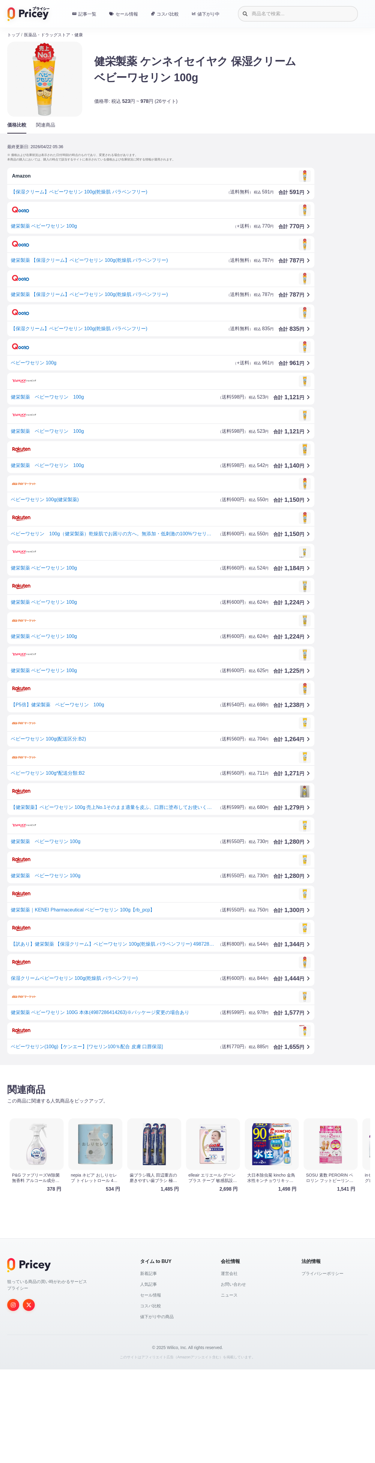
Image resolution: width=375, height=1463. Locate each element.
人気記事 (148, 1377)
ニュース (229, 1388)
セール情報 (150, 1388)
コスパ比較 (150, 1399)
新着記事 (148, 1367)
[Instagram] (13, 1399)
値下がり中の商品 (157, 1410)
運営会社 (229, 1367)
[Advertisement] (187, 1117)
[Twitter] (29, 1399)
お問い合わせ (233, 1377)
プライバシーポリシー (323, 1367)
